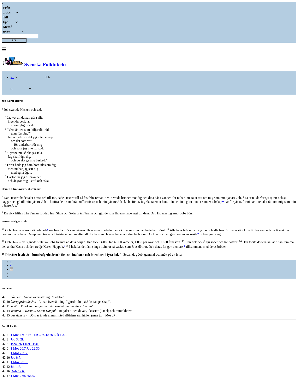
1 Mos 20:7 (18, 348)
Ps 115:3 (34, 335)
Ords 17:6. (18, 371)
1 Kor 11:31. (31, 344)
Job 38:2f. (17, 339)
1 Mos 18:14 (19, 335)
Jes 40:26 (46, 335)
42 (11, 269)
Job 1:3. (16, 366)
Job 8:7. (16, 357)
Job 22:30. (33, 348)
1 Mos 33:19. (19, 362)
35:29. (30, 376)
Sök (14, 40)
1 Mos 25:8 (18, 376)
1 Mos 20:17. (19, 353)
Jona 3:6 (16, 344)
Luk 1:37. (60, 335)
